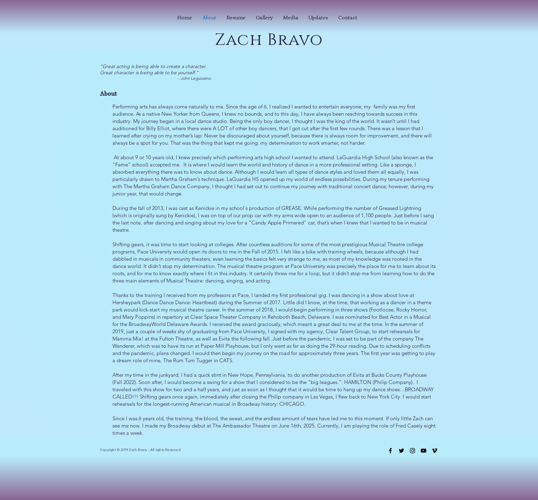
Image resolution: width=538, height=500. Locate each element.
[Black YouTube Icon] (423, 450)
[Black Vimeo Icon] (434, 450)
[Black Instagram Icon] (412, 450)
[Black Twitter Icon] (401, 450)
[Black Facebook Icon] (390, 450)
